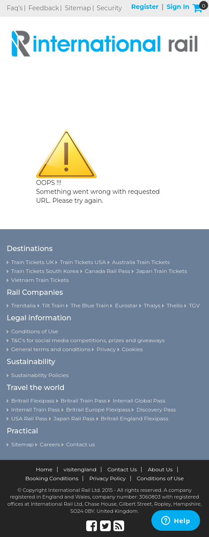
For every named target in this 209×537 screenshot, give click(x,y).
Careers (50, 444)
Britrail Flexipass (32, 400)
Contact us (80, 444)
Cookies (132, 349)
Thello (175, 305)
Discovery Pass (156, 409)
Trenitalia (23, 305)
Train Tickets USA (83, 262)
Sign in (178, 7)
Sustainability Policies (40, 375)
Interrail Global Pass (139, 400)
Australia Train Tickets (141, 262)
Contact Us (122, 469)
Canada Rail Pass (107, 271)
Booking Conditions (52, 478)
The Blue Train (90, 305)
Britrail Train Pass (84, 400)
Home (44, 469)
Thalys (152, 305)
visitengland (79, 469)
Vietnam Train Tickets (40, 280)
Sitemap (78, 8)
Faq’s (15, 8)
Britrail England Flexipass (134, 418)
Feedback (44, 8)
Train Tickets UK (32, 262)
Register (145, 7)
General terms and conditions (51, 349)
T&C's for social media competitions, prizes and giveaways (88, 340)
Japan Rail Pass (74, 418)
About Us (160, 469)
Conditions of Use (34, 331)
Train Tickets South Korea (45, 271)
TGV (194, 305)
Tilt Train (53, 305)
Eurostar (126, 305)
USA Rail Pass (29, 418)
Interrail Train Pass (35, 409)
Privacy (106, 349)
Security (109, 8)
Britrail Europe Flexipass (98, 409)
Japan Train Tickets (161, 271)
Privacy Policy (107, 478)
